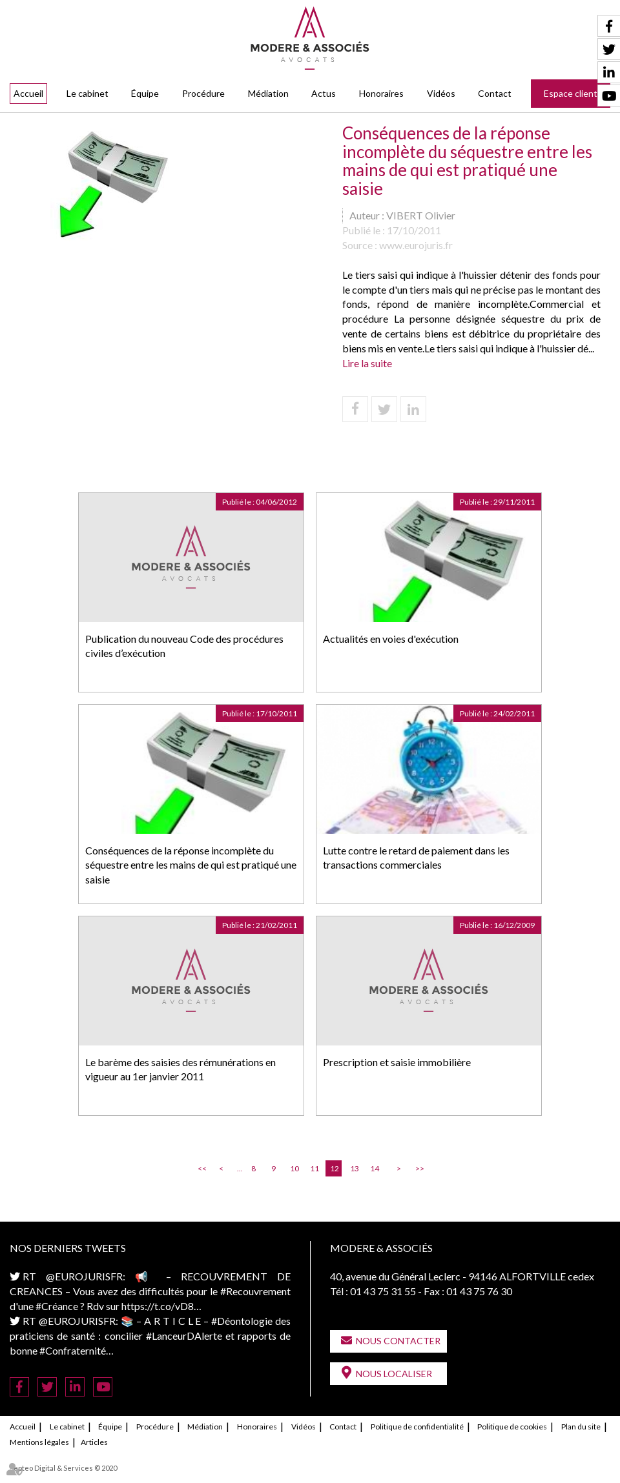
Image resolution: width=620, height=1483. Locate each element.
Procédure (203, 93)
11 (314, 1168)
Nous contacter (398, 1340)
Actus (323, 93)
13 (354, 1168)
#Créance (57, 1306)
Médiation (268, 93)
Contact (495, 93)
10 (294, 1168)
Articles (94, 1442)
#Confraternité (72, 1350)
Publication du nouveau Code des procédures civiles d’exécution (184, 646)
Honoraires (381, 93)
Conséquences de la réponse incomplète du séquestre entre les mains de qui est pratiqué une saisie (190, 865)
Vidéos (441, 93)
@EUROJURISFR (84, 1276)
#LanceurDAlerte (184, 1335)
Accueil (28, 93)
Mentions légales (39, 1442)
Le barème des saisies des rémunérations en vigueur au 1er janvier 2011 (180, 1069)
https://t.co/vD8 (157, 1306)
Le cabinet (87, 93)
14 (374, 1168)
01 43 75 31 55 (383, 1291)
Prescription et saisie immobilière (397, 1062)
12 (334, 1168)
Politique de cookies (512, 1426)
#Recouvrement (255, 1291)
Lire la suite (367, 363)
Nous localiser (394, 1373)
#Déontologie (242, 1321)
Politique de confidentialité (417, 1426)
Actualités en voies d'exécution (391, 638)
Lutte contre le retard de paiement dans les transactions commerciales (416, 857)
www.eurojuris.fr (416, 245)
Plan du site (581, 1426)
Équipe (145, 93)
